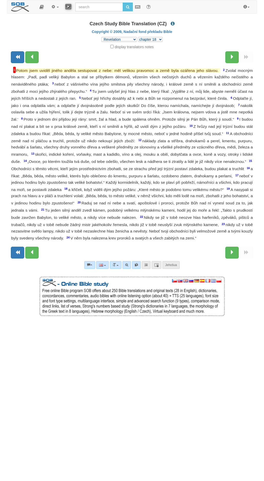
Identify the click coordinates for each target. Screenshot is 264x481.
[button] (42, 7)
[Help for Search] (148, 6)
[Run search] (128, 7)
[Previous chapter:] (32, 57)
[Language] (102, 265)
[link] (136, 265)
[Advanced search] (126, 265)
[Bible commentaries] (89, 265)
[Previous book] (17, 57)
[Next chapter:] (232, 57)
